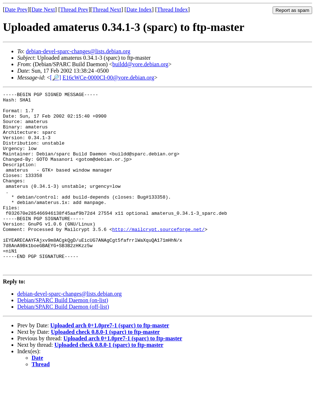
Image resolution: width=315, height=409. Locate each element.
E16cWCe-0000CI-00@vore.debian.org (108, 77)
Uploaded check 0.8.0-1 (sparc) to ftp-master (105, 367)
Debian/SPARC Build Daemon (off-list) (63, 342)
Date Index (139, 9)
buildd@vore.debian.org (140, 64)
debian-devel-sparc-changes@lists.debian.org (78, 51)
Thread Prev (74, 9)
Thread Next (106, 9)
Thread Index (172, 9)
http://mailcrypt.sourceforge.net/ (158, 257)
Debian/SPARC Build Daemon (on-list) (62, 336)
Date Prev (16, 9)
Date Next (43, 9)
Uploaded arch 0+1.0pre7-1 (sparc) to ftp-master (109, 361)
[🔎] (55, 77)
